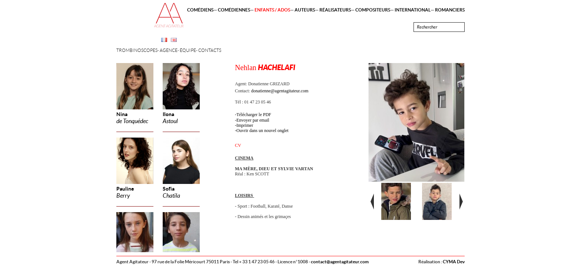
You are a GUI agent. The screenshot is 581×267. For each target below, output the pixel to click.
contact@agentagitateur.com (340, 261)
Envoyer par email (252, 120)
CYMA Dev (454, 261)
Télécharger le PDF (253, 114)
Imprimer (244, 125)
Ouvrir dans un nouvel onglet (262, 130)
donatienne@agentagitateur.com (280, 90)
